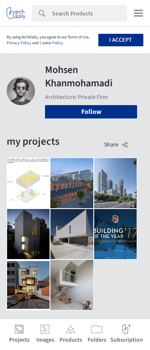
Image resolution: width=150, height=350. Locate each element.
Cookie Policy (51, 43)
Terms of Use (78, 37)
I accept (120, 40)
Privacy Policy (19, 43)
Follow (91, 111)
